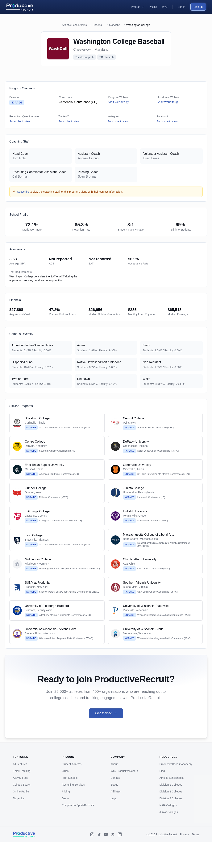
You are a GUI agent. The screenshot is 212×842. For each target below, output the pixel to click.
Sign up (198, 6)
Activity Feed (20, 777)
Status (114, 784)
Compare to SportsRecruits (78, 805)
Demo (65, 798)
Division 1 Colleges (171, 784)
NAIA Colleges (168, 805)
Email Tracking (22, 770)
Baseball (98, 24)
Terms (195, 834)
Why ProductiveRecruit (124, 770)
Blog (162, 770)
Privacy (184, 834)
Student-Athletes (72, 764)
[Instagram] (92, 834)
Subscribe (23, 191)
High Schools (70, 777)
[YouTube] (106, 834)
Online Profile (21, 791)
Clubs (65, 770)
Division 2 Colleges (171, 791)
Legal (114, 798)
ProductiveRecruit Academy (176, 764)
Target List (19, 798)
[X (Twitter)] (113, 834)
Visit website (118, 102)
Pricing (66, 791)
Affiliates (116, 791)
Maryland (114, 24)
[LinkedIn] (120, 834)
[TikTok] (99, 834)
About (114, 764)
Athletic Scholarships (74, 24)
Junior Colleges (169, 812)
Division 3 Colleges (171, 798)
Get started (106, 713)
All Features (20, 764)
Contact (115, 777)
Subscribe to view (19, 121)
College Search (22, 784)
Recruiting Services (73, 784)
